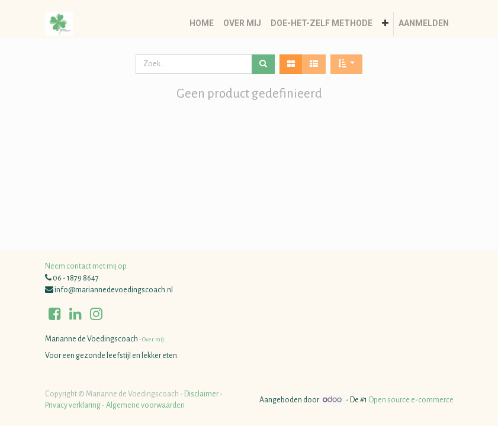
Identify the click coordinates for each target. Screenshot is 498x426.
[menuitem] (202, 24)
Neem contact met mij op (86, 266)
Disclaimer (201, 394)
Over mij (152, 339)
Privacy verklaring (73, 405)
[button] (385, 24)
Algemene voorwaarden (145, 405)
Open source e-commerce (411, 400)
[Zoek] (263, 64)
